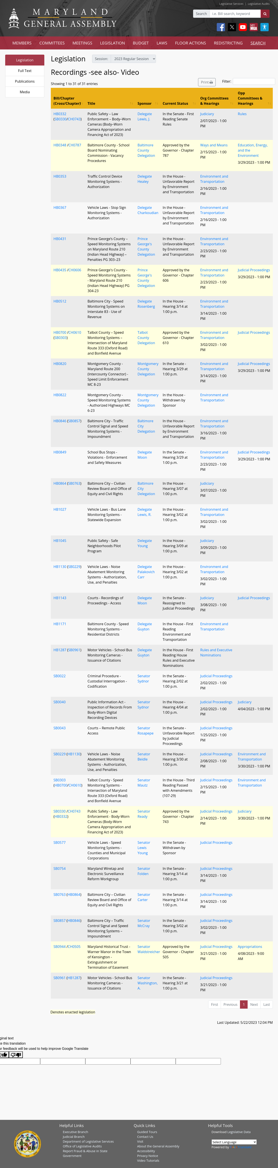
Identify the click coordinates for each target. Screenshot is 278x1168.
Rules (242, 113)
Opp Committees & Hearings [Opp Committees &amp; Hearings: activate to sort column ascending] (250, 98)
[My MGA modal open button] (253, 27)
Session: (101, 58)
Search (201, 13)
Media (25, 92)
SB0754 (59, 868)
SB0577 (59, 842)
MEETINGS (82, 43)
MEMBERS (21, 43)
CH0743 (74, 119)
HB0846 (59, 421)
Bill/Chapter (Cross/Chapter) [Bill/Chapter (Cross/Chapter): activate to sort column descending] (67, 101)
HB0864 (59, 483)
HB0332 (59, 113)
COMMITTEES (52, 43)
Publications (25, 81)
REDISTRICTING (228, 43)
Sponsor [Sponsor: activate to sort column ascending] (144, 103)
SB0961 (74, 650)
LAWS (162, 43)
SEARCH (257, 43)
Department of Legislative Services (88, 1141)
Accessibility (146, 1151)
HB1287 (59, 650)
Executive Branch (75, 1132)
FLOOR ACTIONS (190, 43)
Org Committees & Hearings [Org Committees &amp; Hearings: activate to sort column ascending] (214, 101)
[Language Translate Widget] (234, 1142)
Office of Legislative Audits (82, 1146)
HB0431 (59, 238)
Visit (140, 1141)
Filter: (248, 81)
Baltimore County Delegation (146, 150)
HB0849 (59, 452)
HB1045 (59, 540)
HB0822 (59, 395)
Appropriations (250, 946)
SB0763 (74, 483)
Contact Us (145, 1136)
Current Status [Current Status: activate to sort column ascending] (175, 103)
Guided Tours (147, 1132)
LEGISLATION (112, 43)
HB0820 (59, 363)
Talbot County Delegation (146, 337)
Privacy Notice (147, 1155)
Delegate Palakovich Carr (146, 571)
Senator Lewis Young (143, 847)
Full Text (24, 70)
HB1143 (59, 597)
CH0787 (74, 145)
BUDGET (141, 43)
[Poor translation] (16, 1054)
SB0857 (74, 421)
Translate (241, 1147)
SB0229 (74, 566)
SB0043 (59, 728)
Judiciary (207, 113)
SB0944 (59, 946)
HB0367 (59, 207)
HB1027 (59, 509)
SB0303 (61, 337)
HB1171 (59, 624)
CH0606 (74, 270)
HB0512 (59, 301)
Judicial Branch (74, 1136)
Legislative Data (239, 1132)
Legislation (24, 60)
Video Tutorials (148, 1160)
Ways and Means (214, 145)
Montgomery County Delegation (147, 368)
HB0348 (59, 145)
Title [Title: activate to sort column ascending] (91, 103)
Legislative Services (231, 4)
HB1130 (59, 566)
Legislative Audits (259, 4)
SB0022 (59, 676)
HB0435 (59, 270)
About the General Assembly (158, 1146)
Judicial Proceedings (254, 270)
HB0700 (59, 332)
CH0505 (74, 946)
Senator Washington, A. (147, 983)
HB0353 (59, 176)
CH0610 (74, 332)
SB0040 (59, 702)
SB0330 (61, 119)
